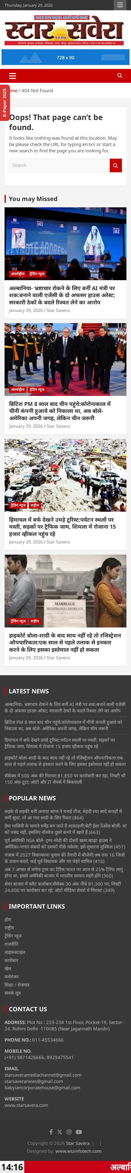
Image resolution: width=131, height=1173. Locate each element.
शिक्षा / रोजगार (17, 985)
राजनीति (11, 944)
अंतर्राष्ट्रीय (18, 273)
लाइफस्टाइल (15, 952)
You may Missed (33, 199)
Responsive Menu (120, 5)
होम (8, 919)
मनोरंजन (11, 977)
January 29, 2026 (26, 310)
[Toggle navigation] (13, 76)
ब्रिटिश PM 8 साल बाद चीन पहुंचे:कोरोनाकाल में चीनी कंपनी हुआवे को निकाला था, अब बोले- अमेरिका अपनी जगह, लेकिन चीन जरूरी (60, 411)
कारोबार (11, 960)
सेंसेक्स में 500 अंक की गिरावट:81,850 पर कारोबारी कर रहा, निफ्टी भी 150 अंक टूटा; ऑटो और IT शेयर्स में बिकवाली (65, 779)
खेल (8, 968)
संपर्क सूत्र (13, 993)
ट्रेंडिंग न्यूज (37, 273)
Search (116, 165)
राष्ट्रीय (35, 505)
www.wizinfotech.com (78, 1151)
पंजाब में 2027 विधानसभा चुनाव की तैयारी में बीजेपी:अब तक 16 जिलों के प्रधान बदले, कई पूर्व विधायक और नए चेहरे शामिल (65, 858)
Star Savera (58, 310)
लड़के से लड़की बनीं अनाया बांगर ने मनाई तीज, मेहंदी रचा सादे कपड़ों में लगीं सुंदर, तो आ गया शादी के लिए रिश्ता (63, 814)
